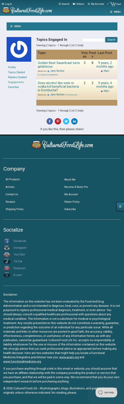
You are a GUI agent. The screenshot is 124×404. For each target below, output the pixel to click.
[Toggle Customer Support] (106, 392)
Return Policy (72, 201)
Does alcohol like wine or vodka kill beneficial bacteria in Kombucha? (58, 86)
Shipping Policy (15, 209)
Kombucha (72, 95)
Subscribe (70, 209)
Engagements (16, 82)
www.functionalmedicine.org (22, 361)
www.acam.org (69, 357)
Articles (10, 187)
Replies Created (17, 77)
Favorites (13, 87)
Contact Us (12, 194)
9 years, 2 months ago (104, 64)
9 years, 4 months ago (104, 84)
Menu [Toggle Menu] (115, 12)
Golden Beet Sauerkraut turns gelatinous (59, 64)
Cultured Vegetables (49, 75)
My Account (71, 194)
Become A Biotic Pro (76, 187)
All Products (13, 179)
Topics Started (16, 72)
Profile (12, 67)
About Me (69, 179)
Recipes (10, 201)
